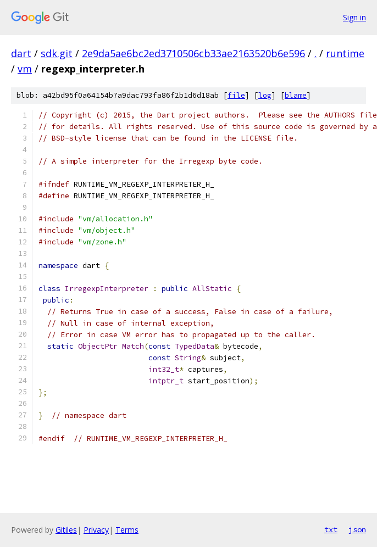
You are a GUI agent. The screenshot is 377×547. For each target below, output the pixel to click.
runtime (345, 53)
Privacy (96, 529)
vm (25, 68)
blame (296, 95)
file (236, 95)
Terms (126, 529)
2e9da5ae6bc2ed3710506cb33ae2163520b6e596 (193, 53)
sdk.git (57, 53)
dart (21, 53)
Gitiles (66, 529)
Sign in (354, 17)
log (264, 95)
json (357, 529)
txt (330, 529)
